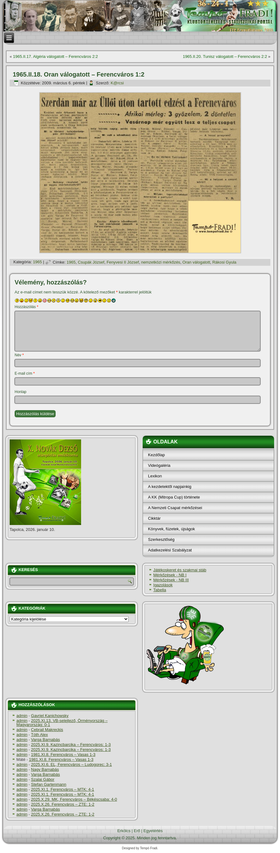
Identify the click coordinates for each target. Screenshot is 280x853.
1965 (37, 262)
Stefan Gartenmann (48, 784)
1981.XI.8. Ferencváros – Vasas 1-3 (63, 754)
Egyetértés (153, 830)
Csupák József (91, 262)
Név (19, 355)
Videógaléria (159, 465)
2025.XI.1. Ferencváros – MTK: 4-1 (62, 789)
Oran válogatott (196, 262)
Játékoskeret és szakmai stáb (179, 570)
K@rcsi (117, 83)
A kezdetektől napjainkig (169, 486)
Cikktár (154, 518)
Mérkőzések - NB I (169, 575)
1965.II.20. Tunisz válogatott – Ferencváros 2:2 (225, 56)
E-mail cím (25, 373)
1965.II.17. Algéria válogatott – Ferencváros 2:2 (55, 56)
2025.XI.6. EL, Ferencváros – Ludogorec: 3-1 (71, 764)
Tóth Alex (39, 734)
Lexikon (155, 476)
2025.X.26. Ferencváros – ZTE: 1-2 (62, 804)
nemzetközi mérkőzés (160, 262)
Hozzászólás (26, 307)
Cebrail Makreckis (47, 729)
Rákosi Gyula (224, 262)
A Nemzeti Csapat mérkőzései (175, 507)
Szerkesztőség (161, 539)
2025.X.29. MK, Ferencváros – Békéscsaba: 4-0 (74, 799)
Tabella (159, 590)
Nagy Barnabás (45, 769)
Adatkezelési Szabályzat (170, 550)
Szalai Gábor (42, 779)
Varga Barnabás (45, 739)
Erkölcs (124, 830)
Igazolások (162, 585)
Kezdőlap (156, 454)
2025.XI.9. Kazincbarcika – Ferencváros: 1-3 (71, 744)
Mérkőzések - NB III (171, 580)
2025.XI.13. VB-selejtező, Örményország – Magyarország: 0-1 (62, 722)
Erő (137, 830)
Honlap (20, 392)
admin (21, 715)
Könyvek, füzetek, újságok (171, 529)
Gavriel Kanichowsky (50, 715)
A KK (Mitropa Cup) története (174, 497)
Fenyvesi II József (123, 262)
